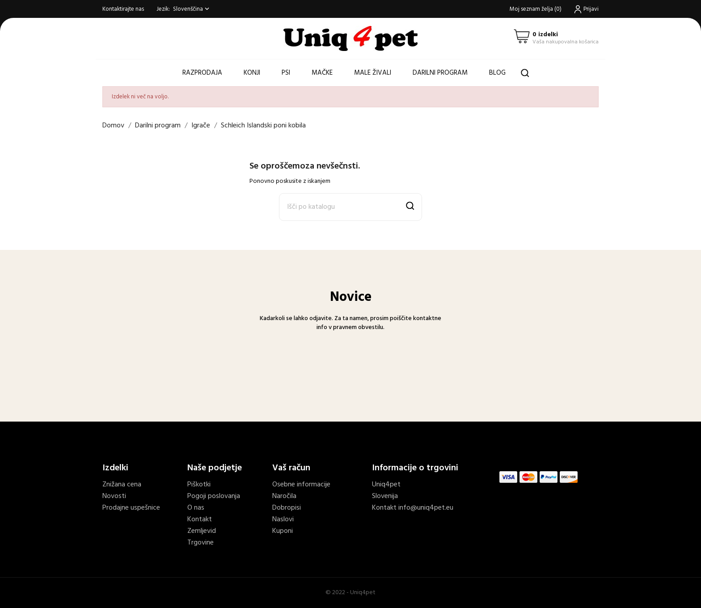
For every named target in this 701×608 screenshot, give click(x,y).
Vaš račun (291, 468)
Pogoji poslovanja (213, 496)
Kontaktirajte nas (123, 9)
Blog (497, 73)
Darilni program (440, 73)
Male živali (372, 73)
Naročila (284, 496)
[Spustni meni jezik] (192, 9)
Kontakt (199, 519)
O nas (195, 508)
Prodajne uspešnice (131, 508)
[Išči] (350, 207)
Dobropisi (286, 508)
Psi (286, 73)
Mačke (322, 73)
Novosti (114, 496)
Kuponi (282, 531)
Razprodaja (202, 73)
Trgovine (200, 543)
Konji (252, 73)
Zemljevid (201, 531)
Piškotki (199, 484)
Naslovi (283, 519)
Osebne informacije (301, 484)
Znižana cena (121, 484)
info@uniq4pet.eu (425, 508)
